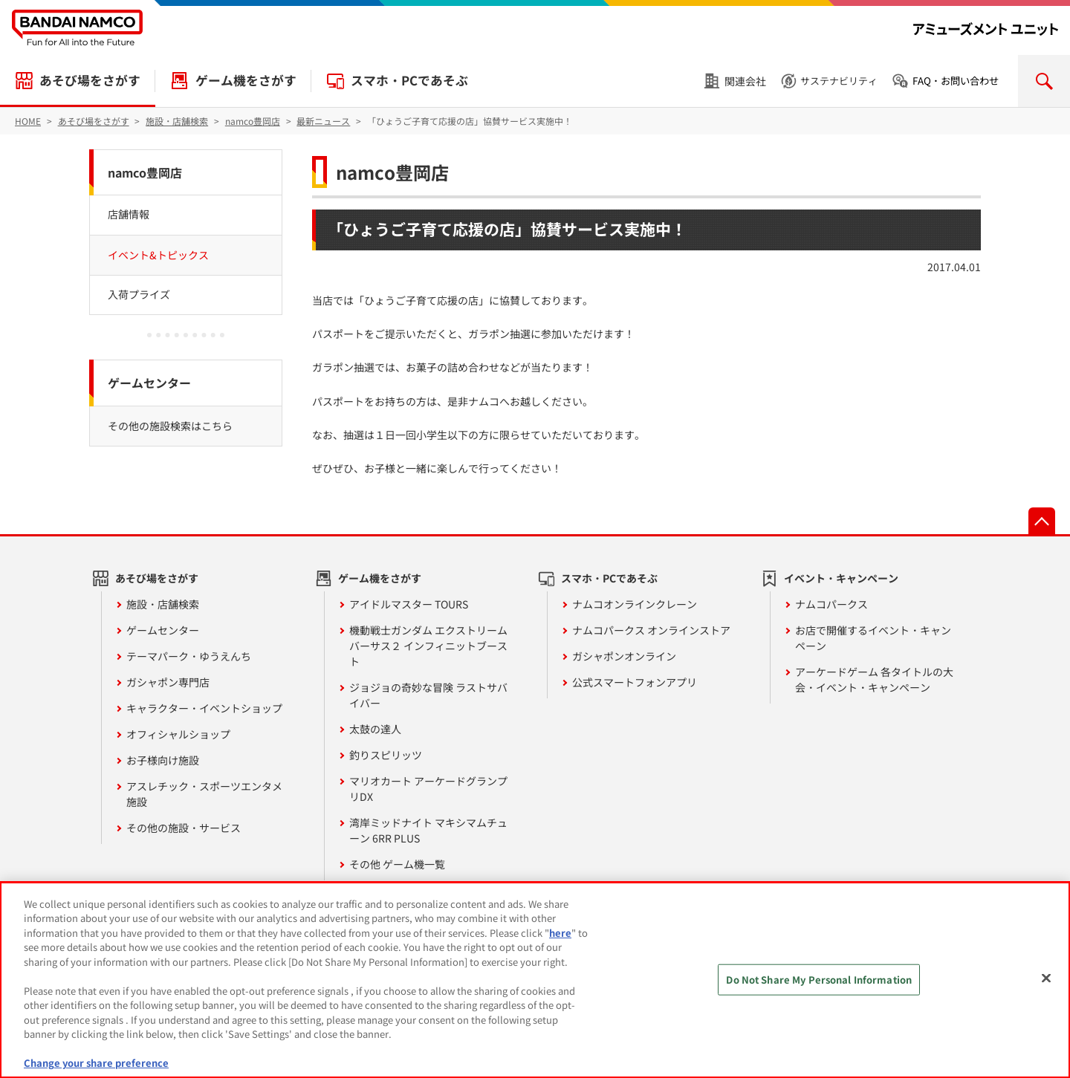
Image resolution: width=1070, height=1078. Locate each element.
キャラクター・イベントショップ (204, 708)
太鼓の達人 (375, 728)
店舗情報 (128, 214)
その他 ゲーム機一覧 (397, 864)
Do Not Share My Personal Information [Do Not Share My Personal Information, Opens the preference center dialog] (819, 980)
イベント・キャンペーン (841, 578)
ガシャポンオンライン (624, 656)
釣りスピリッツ (385, 754)
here (560, 933)
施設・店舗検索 (162, 604)
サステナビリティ (839, 81)
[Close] (1046, 977)
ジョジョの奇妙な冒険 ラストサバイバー (428, 695)
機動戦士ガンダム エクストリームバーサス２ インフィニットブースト (428, 646)
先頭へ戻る (1041, 520)
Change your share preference (96, 1063)
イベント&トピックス (158, 254)
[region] (535, 980)
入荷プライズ (139, 294)
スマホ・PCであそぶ (409, 80)
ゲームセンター (149, 383)
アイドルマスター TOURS (408, 604)
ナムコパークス (831, 604)
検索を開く (1044, 81)
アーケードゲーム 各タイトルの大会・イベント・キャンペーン (874, 679)
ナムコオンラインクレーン (634, 604)
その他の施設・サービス (183, 827)
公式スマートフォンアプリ (634, 682)
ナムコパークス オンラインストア (651, 630)
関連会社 (745, 81)
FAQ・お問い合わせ (955, 81)
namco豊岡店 (392, 172)
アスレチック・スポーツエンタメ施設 (204, 794)
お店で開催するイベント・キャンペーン (873, 638)
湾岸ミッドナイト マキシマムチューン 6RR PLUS (428, 830)
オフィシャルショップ (178, 734)
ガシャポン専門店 (168, 682)
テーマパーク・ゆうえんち (188, 656)
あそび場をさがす (89, 80)
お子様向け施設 (162, 760)
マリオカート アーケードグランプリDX (428, 788)
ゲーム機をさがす (245, 80)
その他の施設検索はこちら (170, 425)
